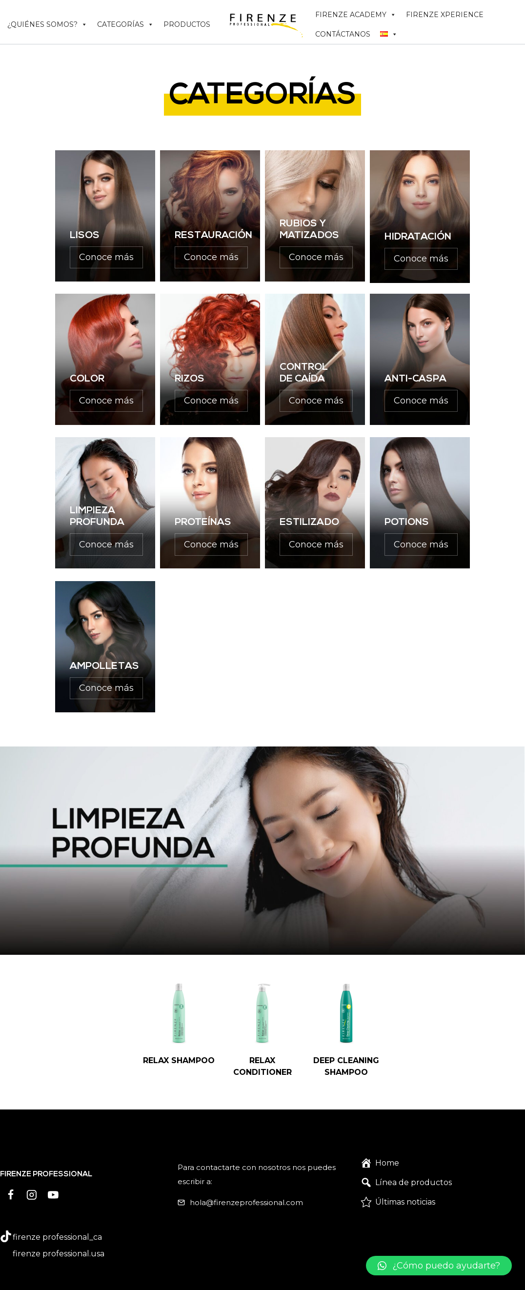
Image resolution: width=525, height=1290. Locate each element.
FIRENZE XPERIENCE (445, 14)
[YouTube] (53, 1182)
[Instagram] (32, 1182)
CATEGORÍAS (125, 24)
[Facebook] (10, 1182)
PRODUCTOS (186, 24)
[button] (423, 1265)
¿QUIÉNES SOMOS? (47, 24)
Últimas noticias (405, 1189)
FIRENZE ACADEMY (355, 14)
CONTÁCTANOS (342, 34)
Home (387, 1150)
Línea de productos (413, 1170)
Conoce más (106, 257)
